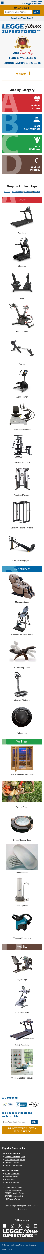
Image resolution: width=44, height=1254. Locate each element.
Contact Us (9, 1206)
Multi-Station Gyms (12, 1160)
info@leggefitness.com (31, 4)
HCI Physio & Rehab (12, 1199)
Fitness (7, 192)
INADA (7, 1174)
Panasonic (8, 1176)
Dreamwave (15, 1174)
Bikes (23, 1157)
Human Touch (10, 1180)
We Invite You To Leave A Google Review (22, 1130)
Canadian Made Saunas (13, 1187)
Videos (35, 1206)
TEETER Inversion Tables (14, 1193)
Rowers (22, 1160)
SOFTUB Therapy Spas (13, 1190)
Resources (21, 1209)
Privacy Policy (7, 1249)
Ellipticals (16, 1157)
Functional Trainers (12, 1163)
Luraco (15, 1176)
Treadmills (8, 1157)
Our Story (27, 1206)
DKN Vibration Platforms (14, 1165)
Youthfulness (17, 192)
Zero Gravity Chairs (12, 1182)
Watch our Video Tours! (22, 18)
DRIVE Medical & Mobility (14, 1196)
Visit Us (18, 1206)
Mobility (36, 192)
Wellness (28, 192)
